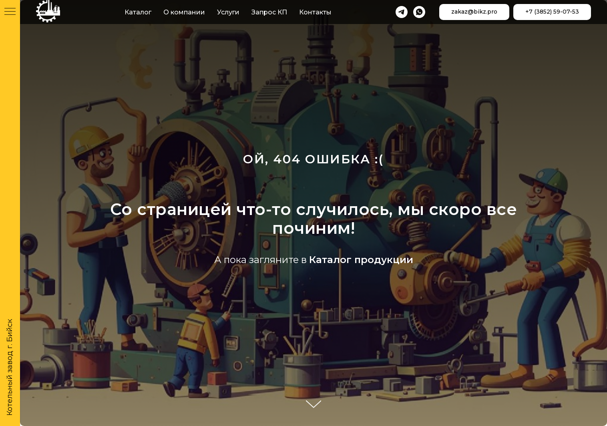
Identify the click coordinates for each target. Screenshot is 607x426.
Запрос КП (269, 12)
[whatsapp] (419, 12)
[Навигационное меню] (10, 12)
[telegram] (402, 12)
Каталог (138, 12)
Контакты (315, 12)
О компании (184, 12)
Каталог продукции (361, 259)
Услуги (228, 12)
